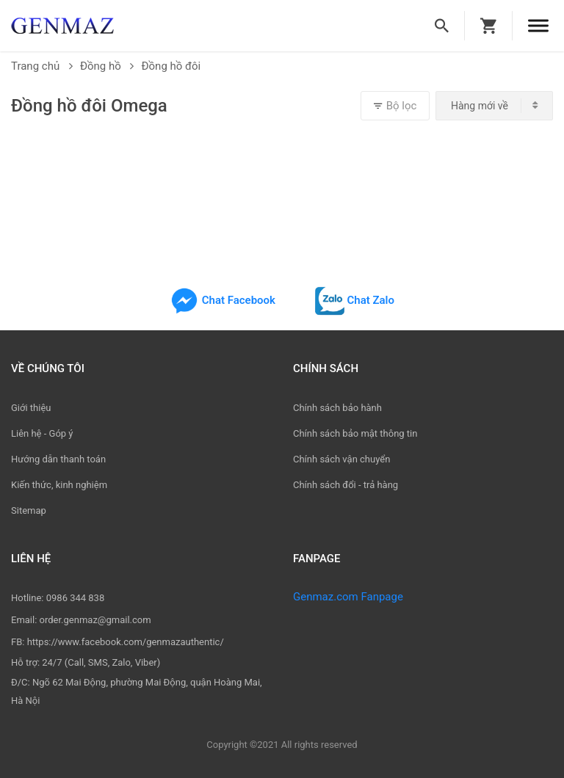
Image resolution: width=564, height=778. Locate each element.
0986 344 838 (75, 597)
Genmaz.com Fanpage (348, 596)
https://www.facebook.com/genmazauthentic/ (125, 641)
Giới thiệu (31, 407)
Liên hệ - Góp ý (42, 433)
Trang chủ (42, 66)
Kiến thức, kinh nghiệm (59, 484)
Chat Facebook (222, 300)
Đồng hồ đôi (170, 66)
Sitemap (28, 510)
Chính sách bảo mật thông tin (355, 433)
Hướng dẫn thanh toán (58, 459)
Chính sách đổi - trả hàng (345, 484)
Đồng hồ (107, 66)
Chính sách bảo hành (337, 407)
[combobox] (494, 106)
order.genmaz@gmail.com (95, 619)
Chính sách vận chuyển (341, 459)
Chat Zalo (354, 300)
